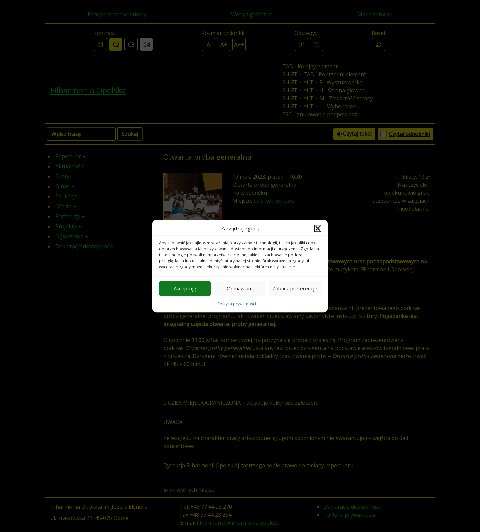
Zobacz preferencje (294, 288)
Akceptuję (185, 288)
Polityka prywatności (236, 304)
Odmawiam (240, 288)
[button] (317, 228)
